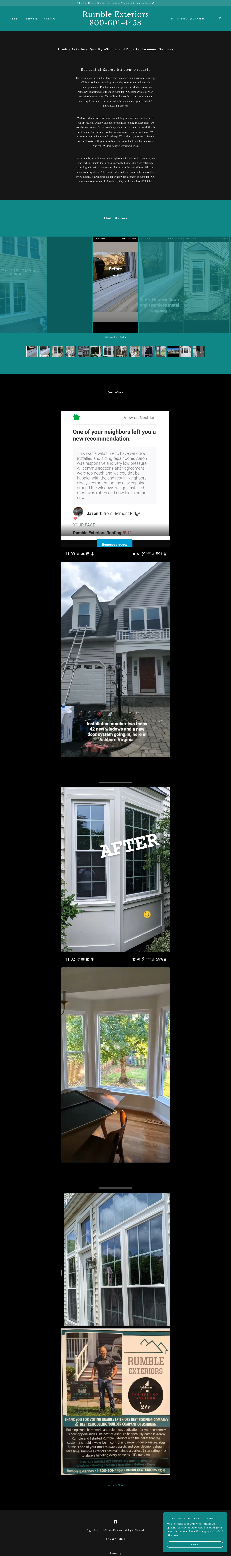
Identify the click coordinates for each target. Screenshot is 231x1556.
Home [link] (13, 18)
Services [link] (31, 18)
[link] (115, 24)
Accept (195, 1544)
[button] (188, 19)
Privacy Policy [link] (115, 1528)
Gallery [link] (51, 18)
